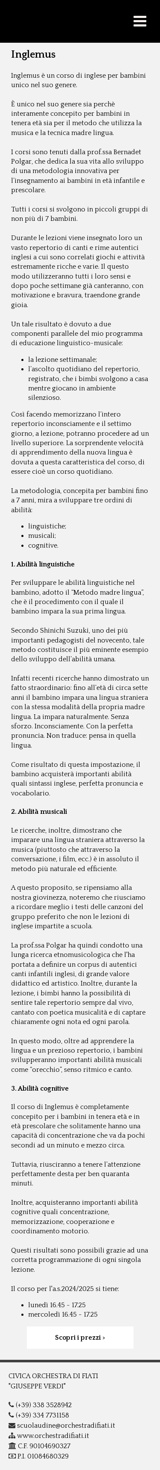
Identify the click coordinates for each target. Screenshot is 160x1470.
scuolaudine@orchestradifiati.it (62, 1425)
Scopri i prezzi (78, 1337)
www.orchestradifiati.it (49, 1436)
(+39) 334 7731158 (39, 1415)
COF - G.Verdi (80, 21)
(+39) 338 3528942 (40, 1405)
